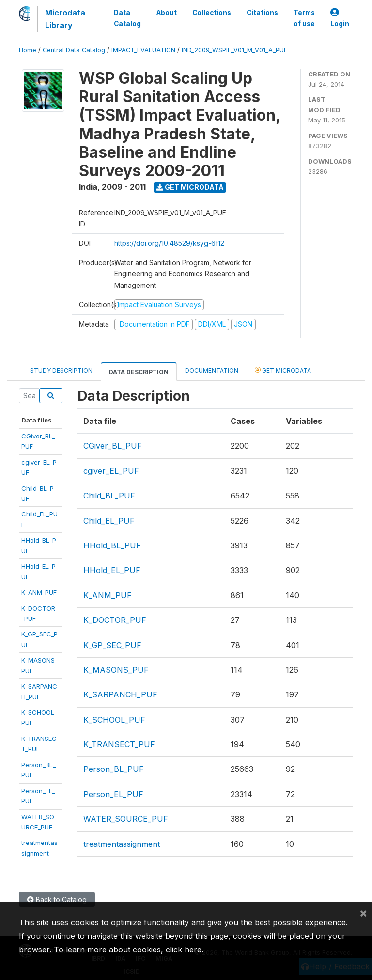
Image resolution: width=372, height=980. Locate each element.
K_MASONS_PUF (116, 670)
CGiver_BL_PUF (112, 446)
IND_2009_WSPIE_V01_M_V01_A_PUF (234, 50)
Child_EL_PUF (109, 521)
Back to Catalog (57, 899)
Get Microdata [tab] (283, 370)
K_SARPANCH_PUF (120, 694)
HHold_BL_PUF (112, 545)
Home (27, 50)
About (166, 12)
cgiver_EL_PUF (111, 471)
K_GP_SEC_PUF (112, 645)
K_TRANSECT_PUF (119, 744)
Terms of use (304, 18)
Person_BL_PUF (113, 769)
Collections (211, 12)
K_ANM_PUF (39, 592)
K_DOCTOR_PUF (114, 620)
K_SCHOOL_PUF (114, 719)
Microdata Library (65, 19)
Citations (262, 12)
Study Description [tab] (61, 370)
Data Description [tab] (139, 372)
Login (339, 18)
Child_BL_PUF (109, 495)
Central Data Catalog (74, 50)
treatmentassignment (121, 844)
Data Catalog (127, 18)
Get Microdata (190, 187)
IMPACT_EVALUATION (143, 50)
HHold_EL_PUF (111, 570)
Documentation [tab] (211, 370)
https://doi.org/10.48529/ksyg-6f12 (169, 243)
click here (184, 949)
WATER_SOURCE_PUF (125, 819)
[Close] (363, 913)
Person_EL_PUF (113, 794)
